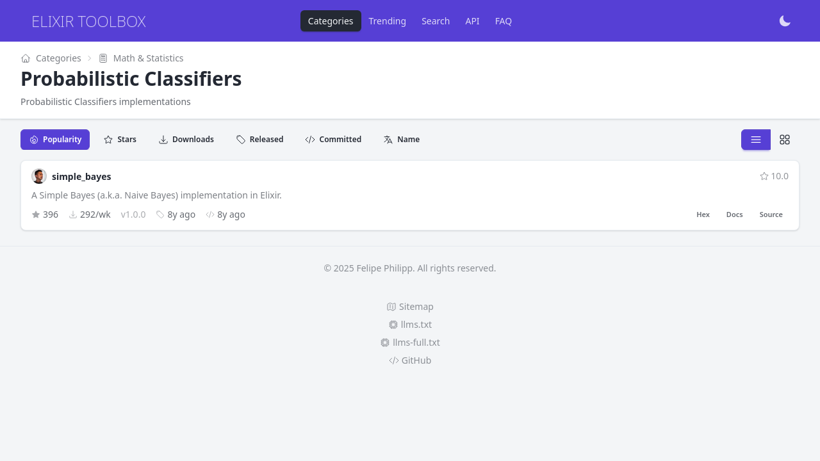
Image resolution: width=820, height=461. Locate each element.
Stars (119, 139)
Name (401, 139)
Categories (331, 21)
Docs (734, 214)
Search (436, 21)
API (472, 21)
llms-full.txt (410, 342)
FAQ (503, 21)
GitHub (410, 360)
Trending (388, 21)
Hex (703, 214)
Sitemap (410, 306)
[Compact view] (756, 139)
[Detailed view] (785, 139)
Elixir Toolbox (88, 20)
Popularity (55, 139)
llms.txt (410, 324)
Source (771, 214)
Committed (333, 139)
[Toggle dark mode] (785, 21)
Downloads (186, 139)
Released (260, 139)
